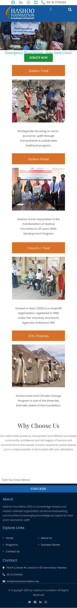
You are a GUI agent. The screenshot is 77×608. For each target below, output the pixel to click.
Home (9, 538)
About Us (46, 538)
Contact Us (12, 551)
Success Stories (50, 545)
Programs (12, 545)
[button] (51, 9)
